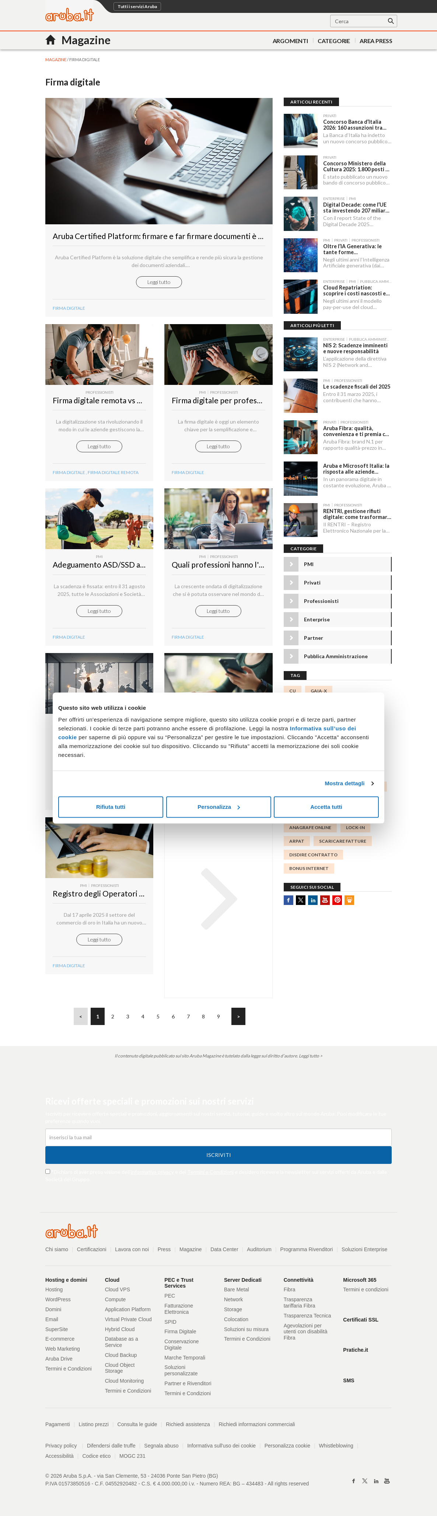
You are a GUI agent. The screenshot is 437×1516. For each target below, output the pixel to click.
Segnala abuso (161, 1448)
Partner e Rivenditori (187, 1386)
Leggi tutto (159, 284)
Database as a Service (121, 1344)
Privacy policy (64, 1448)
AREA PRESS (376, 40)
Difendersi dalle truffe (111, 1448)
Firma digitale (69, 310)
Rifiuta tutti (110, 807)
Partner (313, 636)
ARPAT (296, 839)
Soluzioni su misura (246, 1332)
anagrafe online (310, 825)
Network (233, 1302)
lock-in (355, 825)
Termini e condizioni (365, 1292)
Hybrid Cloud (120, 1332)
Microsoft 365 (359, 1282)
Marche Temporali (184, 1360)
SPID (170, 1324)
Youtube (325, 898)
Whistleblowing (336, 1448)
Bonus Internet (309, 867)
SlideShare (349, 898)
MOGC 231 (132, 1458)
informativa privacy (152, 1174)
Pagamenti (57, 1427)
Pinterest (337, 898)
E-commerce (59, 1341)
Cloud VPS (117, 1292)
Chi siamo (56, 1252)
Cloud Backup (121, 1358)
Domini (53, 1312)
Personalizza (218, 807)
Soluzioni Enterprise (365, 1252)
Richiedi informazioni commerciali (257, 1427)
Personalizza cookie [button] (288, 1448)
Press (164, 1252)
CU (292, 689)
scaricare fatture (342, 839)
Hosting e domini (66, 1282)
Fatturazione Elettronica (178, 1311)
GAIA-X (319, 689)
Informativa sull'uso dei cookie (222, 1448)
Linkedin (313, 898)
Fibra (290, 1292)
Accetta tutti (326, 807)
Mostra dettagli (344, 783)
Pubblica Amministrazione (336, 655)
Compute (115, 1302)
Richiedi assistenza (188, 1427)
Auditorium (259, 1252)
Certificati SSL (360, 1322)
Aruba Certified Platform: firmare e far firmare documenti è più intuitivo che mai (189, 238)
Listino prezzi (94, 1427)
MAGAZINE (55, 59)
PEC (169, 1298)
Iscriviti (218, 1157)
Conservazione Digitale (181, 1347)
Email (51, 1322)
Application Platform (128, 1312)
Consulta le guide (137, 1427)
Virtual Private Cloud (128, 1322)
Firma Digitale (69, 639)
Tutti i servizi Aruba (137, 6)
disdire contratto (313, 853)
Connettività (299, 1282)
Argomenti (290, 40)
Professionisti (321, 599)
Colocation (236, 1322)
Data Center (224, 1252)
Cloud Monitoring (124, 1383)
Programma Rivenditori (307, 1252)
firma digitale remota (113, 475)
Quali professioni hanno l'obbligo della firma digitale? (262, 567)
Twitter (300, 898)
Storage (233, 1312)
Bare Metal (236, 1292)
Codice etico (97, 1458)
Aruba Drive (59, 1361)
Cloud (112, 1282)
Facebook (288, 898)
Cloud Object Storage (120, 1371)
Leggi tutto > (310, 1058)
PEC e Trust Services (178, 1286)
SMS (348, 1383)
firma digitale (69, 475)
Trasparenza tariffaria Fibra (299, 1305)
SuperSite (56, 1332)
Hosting (54, 1292)
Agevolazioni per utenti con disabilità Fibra (306, 1334)
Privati (312, 581)
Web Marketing (62, 1351)
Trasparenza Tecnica (307, 1318)
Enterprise (317, 618)
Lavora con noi (132, 1252)
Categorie (334, 40)
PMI (309, 562)
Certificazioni (91, 1252)
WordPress (58, 1302)
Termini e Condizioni (210, 1174)
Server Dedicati (243, 1282)
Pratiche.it (355, 1353)
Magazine (191, 1252)
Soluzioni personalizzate (180, 1373)
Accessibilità (59, 1458)
